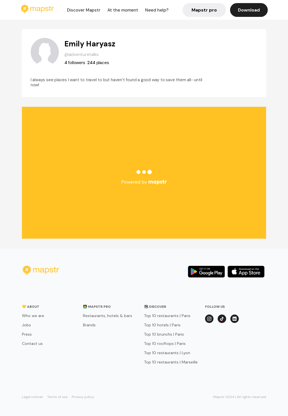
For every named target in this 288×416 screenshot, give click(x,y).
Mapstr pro (204, 10)
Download (249, 10)
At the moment (122, 10)
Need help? (156, 10)
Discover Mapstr (83, 10)
